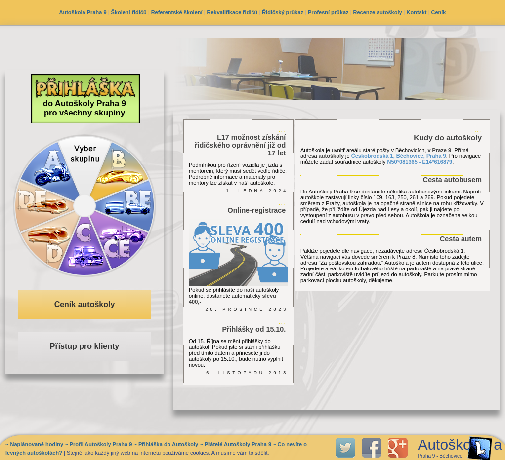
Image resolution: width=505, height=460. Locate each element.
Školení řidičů (129, 12)
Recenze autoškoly (377, 12)
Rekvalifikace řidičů (232, 12)
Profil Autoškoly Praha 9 (101, 444)
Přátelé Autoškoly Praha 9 (238, 444)
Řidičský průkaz (282, 12)
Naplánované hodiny (36, 444)
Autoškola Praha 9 (83, 12)
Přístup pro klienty (84, 346)
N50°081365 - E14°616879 (420, 162)
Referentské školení (177, 12)
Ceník (438, 12)
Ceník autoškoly (84, 304)
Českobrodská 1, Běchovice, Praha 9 (398, 156)
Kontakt (417, 12)
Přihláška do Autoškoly (168, 444)
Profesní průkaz (328, 12)
